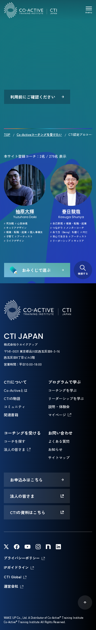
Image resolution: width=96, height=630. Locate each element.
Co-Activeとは (15, 390)
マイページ (57, 414)
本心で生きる (59, 236)
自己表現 (56, 223)
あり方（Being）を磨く (64, 232)
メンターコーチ (74, 228)
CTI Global (12, 576)
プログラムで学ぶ (64, 382)
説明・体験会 (59, 406)
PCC (83, 232)
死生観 (9, 223)
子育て (9, 236)
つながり (56, 228)
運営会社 (11, 586)
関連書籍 (11, 414)
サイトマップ (59, 457)
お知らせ (55, 449)
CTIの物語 (12, 398)
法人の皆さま (14, 449)
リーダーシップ (60, 241)
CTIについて (15, 382)
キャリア (77, 241)
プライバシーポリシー (22, 557)
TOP (7, 134)
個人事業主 (35, 232)
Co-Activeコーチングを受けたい (39, 134)
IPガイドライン (16, 567)
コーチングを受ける (22, 433)
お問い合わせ (60, 433)
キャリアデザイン (15, 228)
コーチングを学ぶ (62, 390)
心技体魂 (21, 223)
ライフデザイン (14, 241)
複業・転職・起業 (15, 232)
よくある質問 (59, 441)
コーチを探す (14, 441)
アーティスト (24, 236)
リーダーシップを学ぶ (66, 398)
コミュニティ (14, 406)
